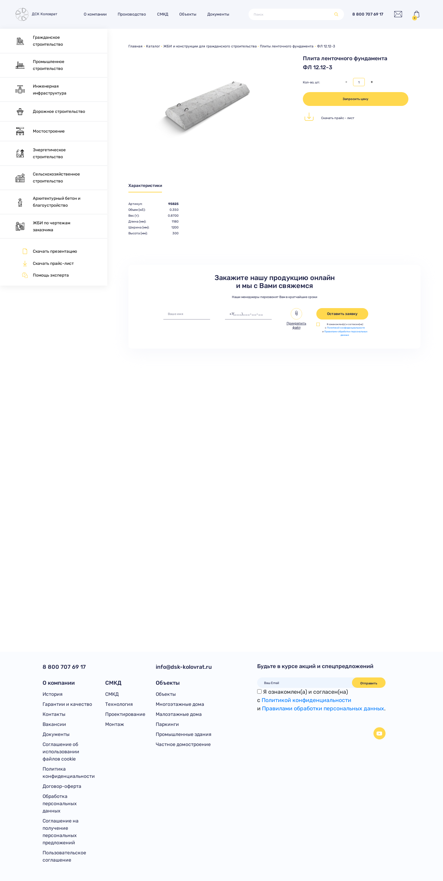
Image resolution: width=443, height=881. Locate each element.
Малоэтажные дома (179, 714)
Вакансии (54, 724)
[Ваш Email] (304, 682)
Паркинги (167, 724)
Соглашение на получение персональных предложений (61, 832)
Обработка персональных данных (60, 803)
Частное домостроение (183, 744)
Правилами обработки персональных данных (323, 708)
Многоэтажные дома (180, 704)
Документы (218, 14)
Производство (132, 14)
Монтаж (114, 724)
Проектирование (125, 714)
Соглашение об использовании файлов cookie (61, 751)
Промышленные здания (183, 734)
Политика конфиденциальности (69, 772)
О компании (95, 14)
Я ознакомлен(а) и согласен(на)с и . (321, 700)
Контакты (54, 714)
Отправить (368, 683)
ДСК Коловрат (35, 14)
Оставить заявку (342, 314)
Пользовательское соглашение (64, 856)
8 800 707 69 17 (367, 14)
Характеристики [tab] (145, 185)
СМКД (162, 14)
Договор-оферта (62, 786)
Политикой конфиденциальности (346, 327)
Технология (119, 704)
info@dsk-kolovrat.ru (184, 667)
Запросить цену (355, 99)
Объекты (187, 14)
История (53, 694)
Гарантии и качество (67, 704)
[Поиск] (291, 14)
